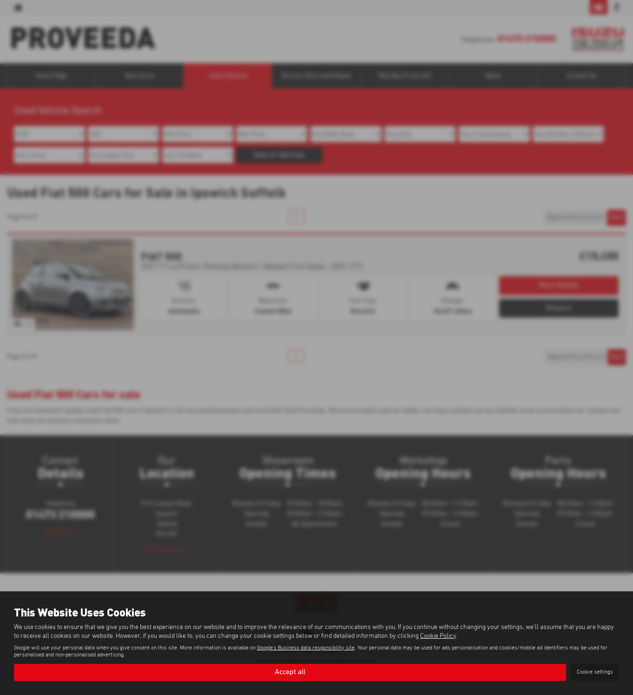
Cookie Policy (438, 636)
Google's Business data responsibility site (306, 648)
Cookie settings (595, 672)
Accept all (290, 672)
